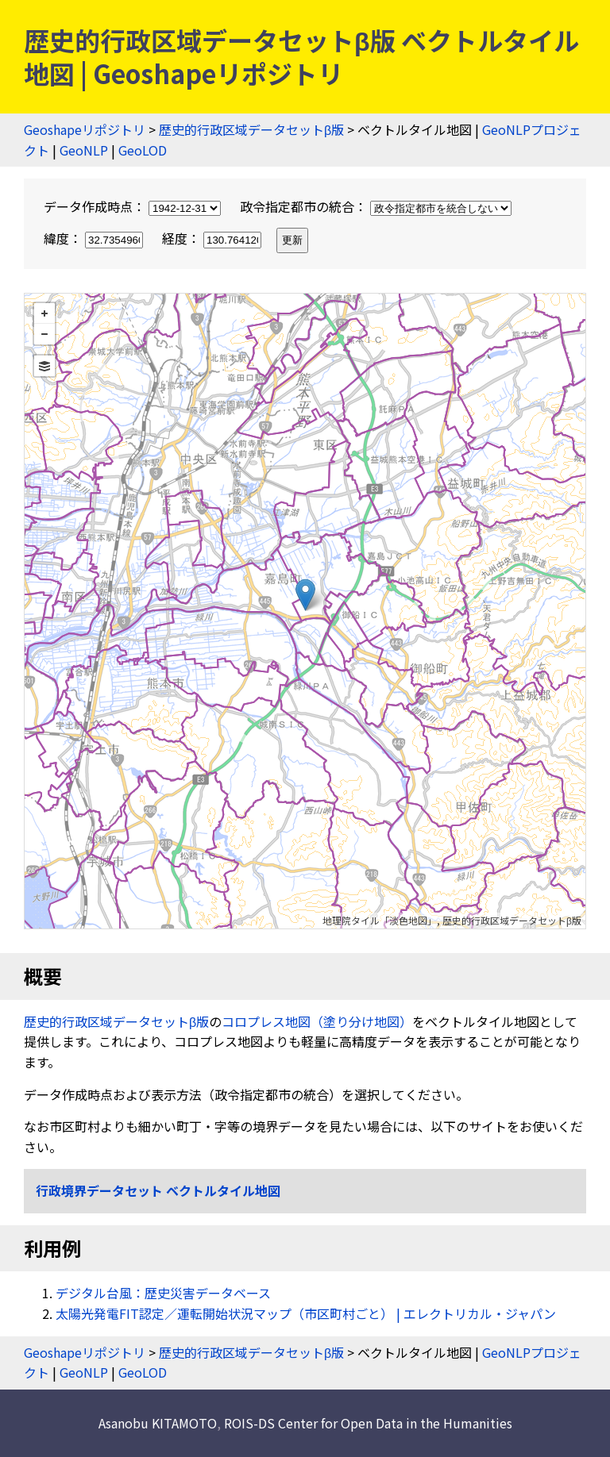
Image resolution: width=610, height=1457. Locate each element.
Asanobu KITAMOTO (157, 1422)
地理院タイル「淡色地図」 (379, 920)
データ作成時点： (134, 206)
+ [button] (44, 313)
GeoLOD (142, 150)
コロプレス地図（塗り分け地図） (317, 1021)
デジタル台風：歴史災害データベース (163, 1292)
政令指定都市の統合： (376, 206)
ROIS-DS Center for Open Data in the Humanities (368, 1422)
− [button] (44, 334)
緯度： (95, 238)
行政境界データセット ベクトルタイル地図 (158, 1190)
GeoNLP (84, 150)
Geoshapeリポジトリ (84, 129)
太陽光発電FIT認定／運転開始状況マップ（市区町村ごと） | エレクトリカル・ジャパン (306, 1313)
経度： (213, 238)
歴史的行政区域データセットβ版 (251, 129)
